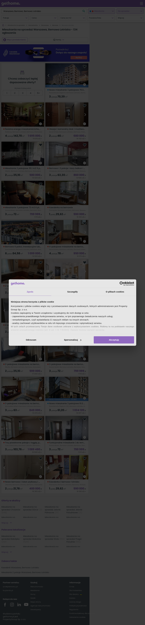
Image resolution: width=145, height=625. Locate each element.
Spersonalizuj (72, 340)
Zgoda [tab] (30, 291)
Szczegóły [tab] (72, 291)
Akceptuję (114, 340)
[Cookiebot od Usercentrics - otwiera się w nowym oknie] (121, 283)
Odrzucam (31, 340)
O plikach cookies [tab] (115, 291)
